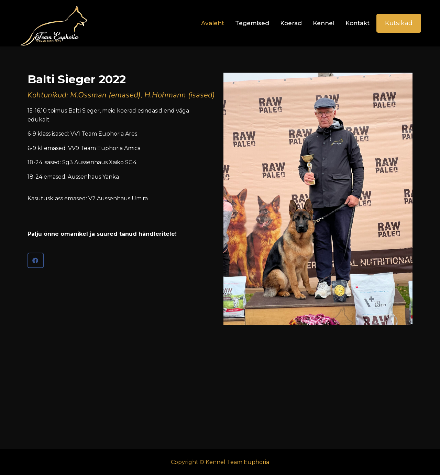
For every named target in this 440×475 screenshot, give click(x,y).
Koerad (291, 23)
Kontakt (357, 23)
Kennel (323, 23)
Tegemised (252, 23)
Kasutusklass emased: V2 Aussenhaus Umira (88, 198)
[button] (36, 260)
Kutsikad (398, 23)
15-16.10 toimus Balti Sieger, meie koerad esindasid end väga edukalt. (118, 144)
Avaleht (212, 23)
